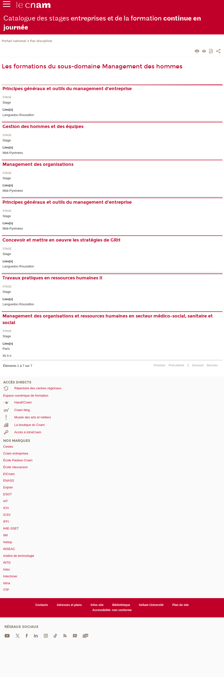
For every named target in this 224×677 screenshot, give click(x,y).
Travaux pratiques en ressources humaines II (52, 278)
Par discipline (41, 41)
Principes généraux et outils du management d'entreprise (67, 88)
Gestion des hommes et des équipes (42, 126)
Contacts (41, 605)
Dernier (212, 365)
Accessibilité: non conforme (112, 610)
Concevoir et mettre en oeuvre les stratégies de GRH (61, 240)
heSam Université (151, 605)
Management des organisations (37, 164)
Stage (6, 97)
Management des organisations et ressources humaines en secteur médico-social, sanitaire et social (107, 319)
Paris (6, 348)
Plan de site (180, 605)
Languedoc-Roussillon (18, 115)
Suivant (198, 365)
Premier (159, 365)
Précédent (176, 365)
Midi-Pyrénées (12, 153)
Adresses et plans (69, 605)
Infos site (97, 605)
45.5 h (6, 356)
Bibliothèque (121, 605)
